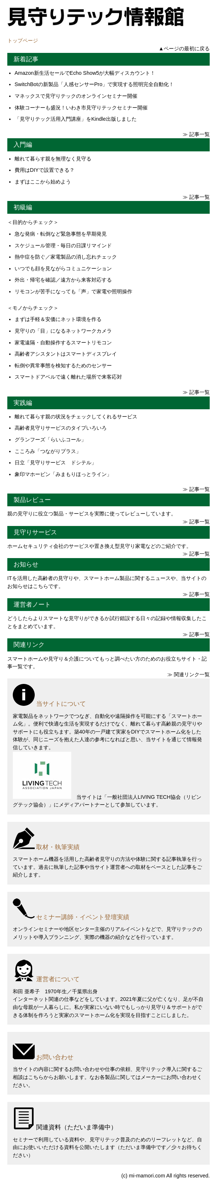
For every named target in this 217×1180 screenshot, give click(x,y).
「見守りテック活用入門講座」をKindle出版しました (76, 119)
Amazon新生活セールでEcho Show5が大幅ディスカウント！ (85, 73)
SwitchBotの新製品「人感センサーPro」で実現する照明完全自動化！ (94, 84)
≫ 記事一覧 (196, 134)
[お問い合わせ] (108, 1049)
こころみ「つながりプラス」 (48, 451)
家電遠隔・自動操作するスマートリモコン (63, 342)
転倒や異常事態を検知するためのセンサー (63, 365)
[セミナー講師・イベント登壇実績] (108, 909)
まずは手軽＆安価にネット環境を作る (58, 319)
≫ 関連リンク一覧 (188, 674)
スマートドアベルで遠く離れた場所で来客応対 (68, 377)
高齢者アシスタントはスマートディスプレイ (66, 354)
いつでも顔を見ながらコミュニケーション (63, 268)
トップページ (22, 40)
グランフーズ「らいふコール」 (50, 439)
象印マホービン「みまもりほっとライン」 (63, 474)
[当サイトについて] (108, 696)
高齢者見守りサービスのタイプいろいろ (61, 428)
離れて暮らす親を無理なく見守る (53, 159)
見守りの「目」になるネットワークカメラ (63, 331)
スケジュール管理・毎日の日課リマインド (63, 245)
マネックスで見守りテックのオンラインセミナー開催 (76, 96)
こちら (35, 1077)
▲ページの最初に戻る (184, 48)
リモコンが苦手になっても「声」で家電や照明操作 (73, 291)
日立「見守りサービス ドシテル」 (55, 462)
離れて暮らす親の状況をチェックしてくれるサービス (76, 416)
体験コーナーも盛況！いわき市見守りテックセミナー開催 (81, 108)
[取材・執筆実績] (108, 839)
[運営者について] (108, 971)
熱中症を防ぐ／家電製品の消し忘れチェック (66, 257)
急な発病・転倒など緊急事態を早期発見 (61, 234)
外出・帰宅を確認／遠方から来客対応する (63, 280)
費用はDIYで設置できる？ (45, 170)
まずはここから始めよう (43, 182)
